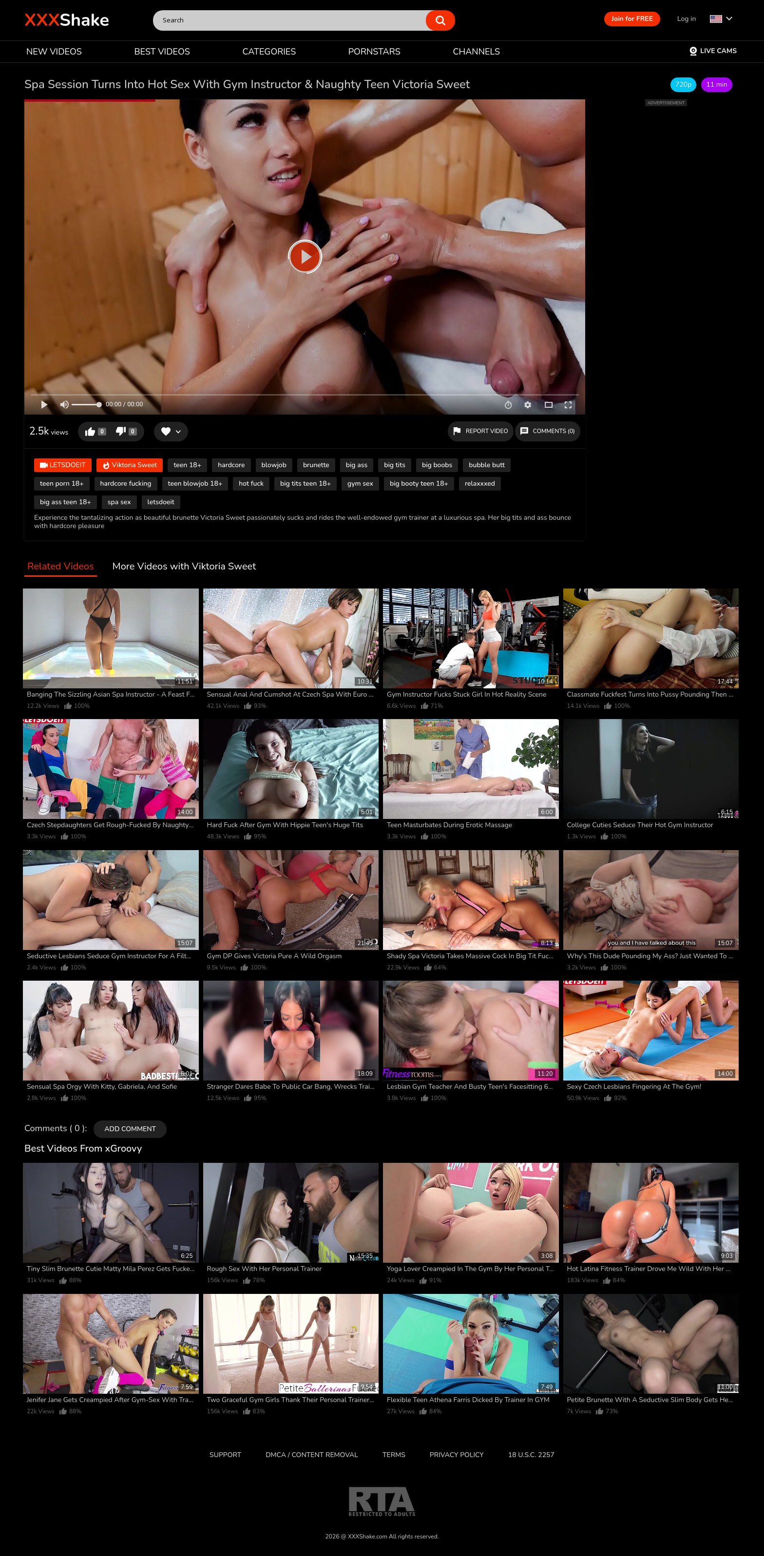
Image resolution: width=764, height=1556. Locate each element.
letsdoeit (161, 502)
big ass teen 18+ (65, 502)
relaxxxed (480, 483)
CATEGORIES (269, 51)
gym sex (360, 483)
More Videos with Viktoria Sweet (184, 567)
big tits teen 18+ (305, 483)
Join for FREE (632, 18)
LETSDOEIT (63, 466)
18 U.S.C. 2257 (531, 1455)
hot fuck (251, 483)
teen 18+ (187, 465)
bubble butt (487, 465)
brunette (316, 465)
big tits (394, 465)
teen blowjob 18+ (195, 483)
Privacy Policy (457, 1455)
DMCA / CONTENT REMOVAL (312, 1455)
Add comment (130, 1129)
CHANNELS (476, 51)
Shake (66, 20)
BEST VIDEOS (162, 51)
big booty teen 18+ (419, 483)
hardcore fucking (126, 483)
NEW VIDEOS (54, 51)
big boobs (437, 465)
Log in (686, 18)
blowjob (274, 465)
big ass (356, 465)
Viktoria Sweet (129, 466)
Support (225, 1455)
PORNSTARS (374, 51)
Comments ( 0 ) (54, 1128)
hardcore (231, 465)
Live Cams (713, 51)
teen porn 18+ (62, 483)
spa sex (119, 502)
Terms (393, 1455)
